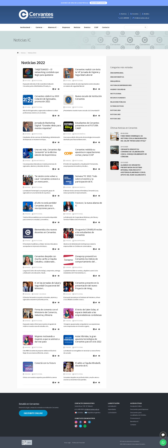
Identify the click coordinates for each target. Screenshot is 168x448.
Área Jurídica (115, 81)
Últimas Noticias (117, 106)
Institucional (26, 27)
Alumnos (123, 14)
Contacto (105, 27)
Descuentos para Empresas (139, 409)
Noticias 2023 (115, 114)
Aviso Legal (67, 442)
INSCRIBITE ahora (98, 3)
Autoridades (112, 409)
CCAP (96, 27)
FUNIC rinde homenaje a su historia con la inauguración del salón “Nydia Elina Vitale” (133, 138)
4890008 (124, 18)
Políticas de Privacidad (78, 442)
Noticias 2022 (115, 119)
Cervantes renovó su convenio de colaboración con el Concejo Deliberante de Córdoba (134, 153)
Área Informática (117, 77)
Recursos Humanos (117, 98)
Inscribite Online (33, 413)
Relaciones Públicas (118, 102)
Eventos (87, 27)
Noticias (77, 27)
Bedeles (145, 14)
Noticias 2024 (115, 110)
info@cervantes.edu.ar (140, 18)
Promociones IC (135, 418)
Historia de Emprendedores (121, 85)
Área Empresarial (116, 73)
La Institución (112, 406)
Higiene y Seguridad (117, 89)
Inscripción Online (136, 406)
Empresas (66, 27)
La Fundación (112, 412)
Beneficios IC (134, 421)
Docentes (134, 14)
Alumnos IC (53, 27)
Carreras (40, 27)
